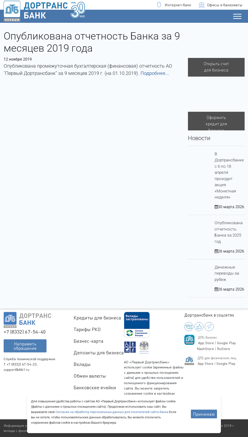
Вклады (82, 364)
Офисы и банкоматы (220, 5)
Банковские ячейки (95, 387)
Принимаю (204, 414)
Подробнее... (154, 73)
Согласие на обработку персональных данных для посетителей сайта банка (112, 412)
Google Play (226, 343)
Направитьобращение (25, 346)
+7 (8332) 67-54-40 (25, 332)
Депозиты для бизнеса (99, 353)
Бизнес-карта (88, 341)
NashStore (205, 349)
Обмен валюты (90, 376)
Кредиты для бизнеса (97, 318)
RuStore (223, 349)
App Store (206, 343)
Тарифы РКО (87, 329)
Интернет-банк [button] (173, 5)
